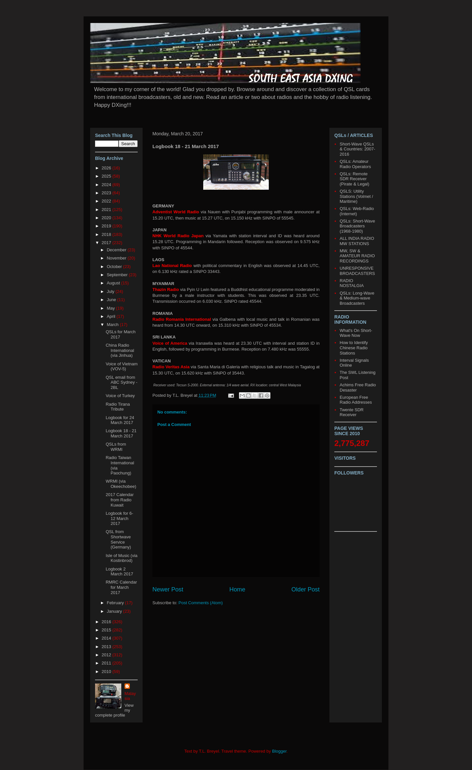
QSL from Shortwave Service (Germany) (118, 539)
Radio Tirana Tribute (118, 407)
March (113, 324)
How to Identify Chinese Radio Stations (354, 347)
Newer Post (167, 589)
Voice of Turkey (120, 395)
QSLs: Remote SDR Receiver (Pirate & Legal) (354, 178)
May (111, 308)
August (114, 282)
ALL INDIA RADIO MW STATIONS (357, 241)
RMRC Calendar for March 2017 (121, 587)
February (116, 602)
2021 (107, 209)
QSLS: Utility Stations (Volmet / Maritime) (356, 196)
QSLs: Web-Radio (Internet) (357, 211)
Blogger (279, 751)
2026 (107, 167)
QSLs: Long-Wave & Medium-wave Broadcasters (357, 298)
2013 (107, 646)
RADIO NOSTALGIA (352, 283)
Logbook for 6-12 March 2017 (119, 518)
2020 (107, 217)
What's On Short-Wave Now (356, 333)
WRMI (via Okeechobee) (121, 484)
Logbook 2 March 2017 (119, 572)
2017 (107, 242)
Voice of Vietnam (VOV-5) (121, 366)
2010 (107, 671)
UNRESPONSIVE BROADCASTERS (357, 271)
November (117, 258)
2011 (107, 663)
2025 (107, 176)
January (115, 611)
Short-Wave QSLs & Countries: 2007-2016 (357, 149)
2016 (107, 621)
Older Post (305, 589)
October (115, 266)
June (112, 299)
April (112, 316)
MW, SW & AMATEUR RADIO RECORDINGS (357, 255)
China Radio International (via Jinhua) (120, 350)
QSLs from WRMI (116, 447)
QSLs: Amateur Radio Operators (355, 164)
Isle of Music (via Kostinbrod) (121, 558)
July (111, 291)
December (117, 249)
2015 (107, 629)
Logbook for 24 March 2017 (120, 420)
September (118, 274)
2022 (107, 201)
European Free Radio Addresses (356, 400)
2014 (107, 638)
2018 (107, 234)
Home (237, 589)
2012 (107, 654)
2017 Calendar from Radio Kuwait (119, 499)
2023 (107, 192)
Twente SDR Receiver (352, 412)
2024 (107, 184)
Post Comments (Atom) (201, 602)
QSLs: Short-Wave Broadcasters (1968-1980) (357, 226)
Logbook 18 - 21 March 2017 (121, 433)
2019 (107, 225)
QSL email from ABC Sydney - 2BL (121, 382)
